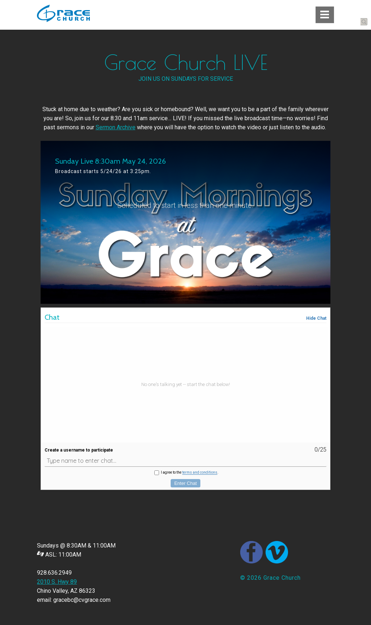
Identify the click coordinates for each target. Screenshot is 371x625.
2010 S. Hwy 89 (57, 581)
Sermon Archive (116, 127)
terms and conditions (199, 472)
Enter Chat (185, 483)
